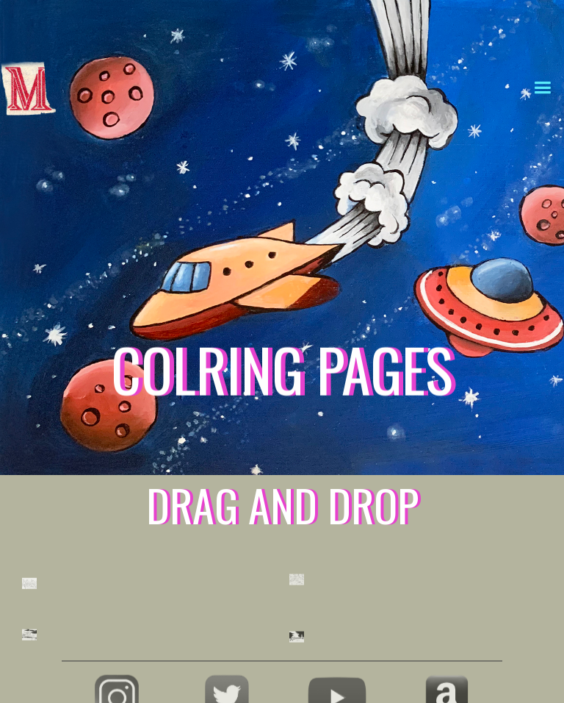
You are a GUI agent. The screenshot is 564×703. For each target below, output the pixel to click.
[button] (542, 86)
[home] (93, 27)
